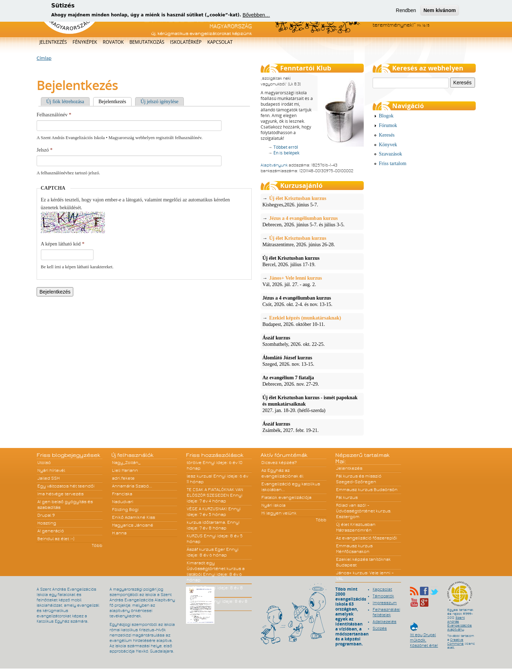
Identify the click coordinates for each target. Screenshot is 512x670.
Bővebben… (256, 15)
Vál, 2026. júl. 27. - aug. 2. (312, 281)
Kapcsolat (220, 42)
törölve (194, 462)
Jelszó (45, 150)
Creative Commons (455, 641)
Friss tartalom (392, 163)
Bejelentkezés (115, 101)
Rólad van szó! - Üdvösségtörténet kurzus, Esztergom (363, 511)
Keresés (387, 135)
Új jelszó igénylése (159, 101)
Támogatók (383, 596)
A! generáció (50, 530)
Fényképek (85, 42)
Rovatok (113, 42)
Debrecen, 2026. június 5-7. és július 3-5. (312, 221)
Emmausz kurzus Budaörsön (367, 489)
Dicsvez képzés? (279, 462)
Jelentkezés (53, 42)
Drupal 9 (46, 515)
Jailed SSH (48, 478)
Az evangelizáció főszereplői (366, 538)
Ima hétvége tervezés (60, 493)
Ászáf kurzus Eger (206, 549)
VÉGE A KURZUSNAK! (207, 508)
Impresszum (385, 603)
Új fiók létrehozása (65, 101)
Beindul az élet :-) (55, 538)
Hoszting (46, 523)
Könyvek (388, 144)
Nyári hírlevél (51, 470)
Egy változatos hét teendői (66, 486)
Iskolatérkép (186, 42)
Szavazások (390, 154)
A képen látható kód (63, 244)
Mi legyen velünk (279, 513)
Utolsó (44, 462)
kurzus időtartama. (206, 522)
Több (97, 545)
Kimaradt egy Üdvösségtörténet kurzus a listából (216, 568)
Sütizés (380, 628)
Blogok (386, 115)
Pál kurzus (347, 497)
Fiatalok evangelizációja (286, 497)
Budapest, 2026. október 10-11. (312, 321)
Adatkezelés (384, 621)
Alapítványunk (274, 165)
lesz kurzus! (199, 476)
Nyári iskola (273, 505)
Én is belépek (286, 153)
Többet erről (285, 147)
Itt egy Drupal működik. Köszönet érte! (424, 637)
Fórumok (388, 125)
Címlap (44, 58)
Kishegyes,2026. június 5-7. (312, 201)
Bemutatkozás (146, 42)
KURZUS (195, 535)
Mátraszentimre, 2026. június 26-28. (312, 241)
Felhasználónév (54, 114)
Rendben (406, 10)
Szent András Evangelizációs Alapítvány (459, 623)
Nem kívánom (439, 10)
